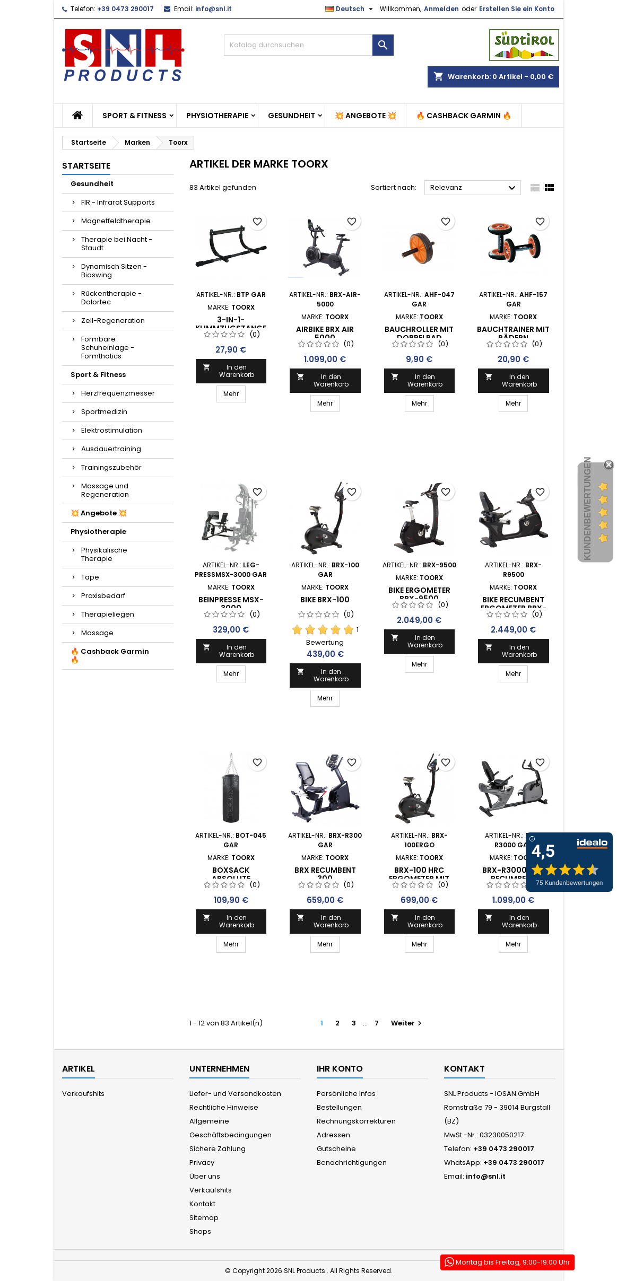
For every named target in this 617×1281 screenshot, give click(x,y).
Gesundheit (291, 115)
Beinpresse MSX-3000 (231, 603)
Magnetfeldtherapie (116, 221)
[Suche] (309, 45)
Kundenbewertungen (587, 508)
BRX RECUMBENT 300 (325, 874)
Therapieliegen (107, 614)
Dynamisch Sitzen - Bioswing (114, 270)
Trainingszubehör (111, 467)
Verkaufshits (83, 1094)
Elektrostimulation (111, 430)
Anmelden (441, 8)
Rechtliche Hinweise (223, 1107)
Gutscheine (336, 1149)
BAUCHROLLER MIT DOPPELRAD (419, 333)
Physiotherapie (217, 115)
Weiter (407, 1023)
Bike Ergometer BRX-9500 (419, 594)
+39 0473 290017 (125, 8)
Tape (90, 577)
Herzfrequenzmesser (118, 393)
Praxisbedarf (103, 596)
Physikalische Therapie (104, 554)
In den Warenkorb (229, 371)
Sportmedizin (104, 412)
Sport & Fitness (134, 115)
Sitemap (204, 1218)
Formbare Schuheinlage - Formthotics (107, 347)
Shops (200, 1231)
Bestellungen (339, 1107)
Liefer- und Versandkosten (235, 1094)
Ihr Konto (340, 1069)
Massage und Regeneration (105, 490)
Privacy (201, 1162)
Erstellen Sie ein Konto (516, 8)
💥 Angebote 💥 (365, 115)
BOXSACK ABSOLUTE (231, 874)
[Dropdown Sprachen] (350, 9)
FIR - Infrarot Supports (118, 202)
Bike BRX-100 (325, 599)
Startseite (86, 166)
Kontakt (202, 1204)
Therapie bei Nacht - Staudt (116, 243)
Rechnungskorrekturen (356, 1121)
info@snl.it (213, 8)
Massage (97, 633)
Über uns (204, 1176)
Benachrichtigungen (352, 1162)
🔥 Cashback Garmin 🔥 (463, 115)
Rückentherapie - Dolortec (111, 297)
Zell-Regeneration (113, 320)
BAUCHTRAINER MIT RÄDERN (513, 333)
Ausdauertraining (111, 449)
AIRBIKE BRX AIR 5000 (325, 333)
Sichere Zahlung (217, 1149)
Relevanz (474, 188)
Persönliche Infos (346, 1094)
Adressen (333, 1135)
